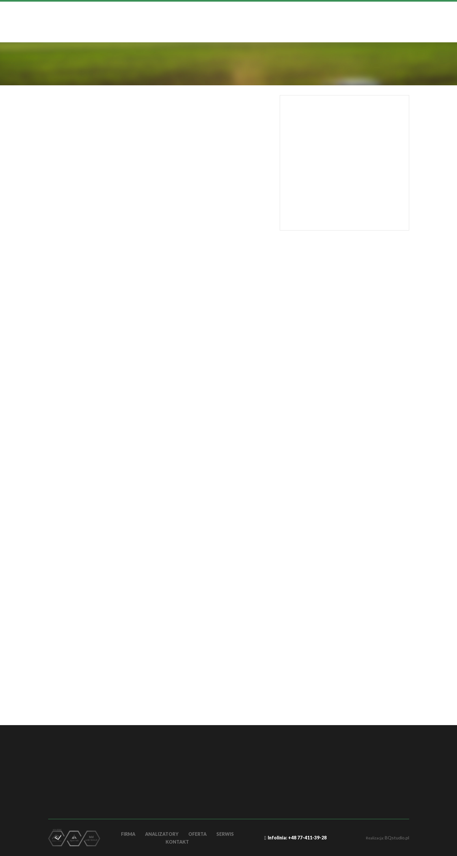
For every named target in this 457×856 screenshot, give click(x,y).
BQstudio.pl (397, 837)
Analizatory (162, 834)
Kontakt (177, 842)
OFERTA (197, 834)
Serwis (225, 834)
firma (128, 834)
